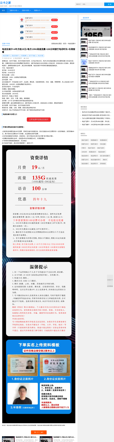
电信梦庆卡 (94, 163)
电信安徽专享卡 (95, 159)
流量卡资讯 (25, 10)
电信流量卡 (72, 43)
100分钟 (84, 152)
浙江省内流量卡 (105, 156)
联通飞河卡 (85, 159)
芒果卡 (84, 148)
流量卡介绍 (13, 10)
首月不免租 (32, 55)
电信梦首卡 (94, 156)
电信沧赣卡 (85, 163)
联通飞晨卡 (94, 144)
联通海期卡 (103, 140)
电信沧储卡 (15, 55)
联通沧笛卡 (92, 152)
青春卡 (105, 159)
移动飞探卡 (85, 140)
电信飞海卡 (91, 148)
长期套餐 (24, 55)
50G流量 (102, 144)
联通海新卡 (94, 140)
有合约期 (40, 55)
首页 (3, 10)
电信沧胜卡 (85, 156)
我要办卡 (37, 10)
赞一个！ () (38, 432)
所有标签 (103, 163)
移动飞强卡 (100, 148)
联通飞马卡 (85, 144)
